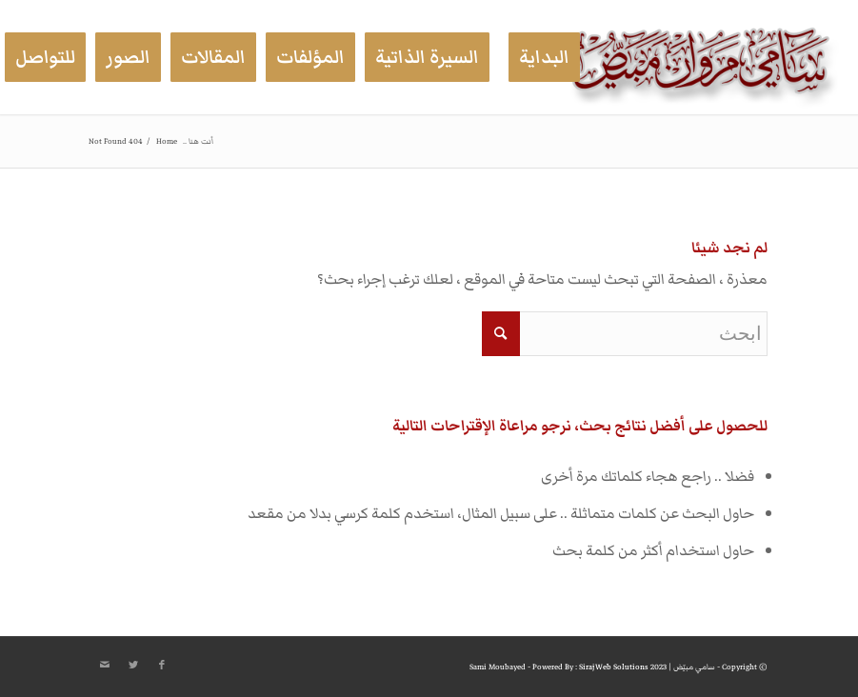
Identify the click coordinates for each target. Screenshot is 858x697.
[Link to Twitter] (133, 665)
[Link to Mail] (104, 665)
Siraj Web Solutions (613, 667)
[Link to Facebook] (162, 665)
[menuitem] (544, 57)
